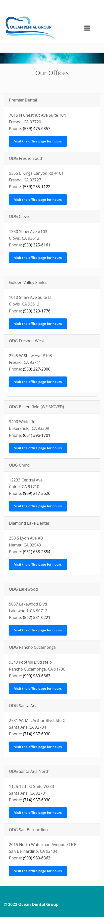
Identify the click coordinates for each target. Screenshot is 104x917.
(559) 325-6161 (36, 245)
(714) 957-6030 (36, 734)
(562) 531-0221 (36, 617)
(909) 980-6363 (36, 676)
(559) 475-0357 (36, 128)
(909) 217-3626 (36, 493)
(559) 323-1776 (36, 311)
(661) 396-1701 (36, 435)
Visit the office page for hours (38, 141)
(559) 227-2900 (36, 369)
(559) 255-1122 (36, 186)
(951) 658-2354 (36, 551)
